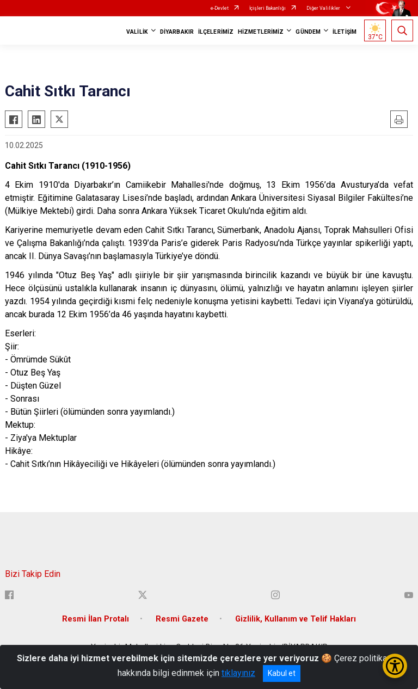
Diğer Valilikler (323, 8)
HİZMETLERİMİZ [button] (261, 31)
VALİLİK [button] (137, 31)
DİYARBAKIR (177, 31)
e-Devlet (220, 8)
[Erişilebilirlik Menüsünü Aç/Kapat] (395, 666)
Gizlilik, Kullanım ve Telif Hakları (295, 619)
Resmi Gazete (182, 619)
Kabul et (282, 673)
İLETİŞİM (344, 31)
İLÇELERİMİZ (215, 31)
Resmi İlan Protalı (95, 619)
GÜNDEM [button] (308, 31)
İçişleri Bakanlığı (267, 8)
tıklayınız (238, 673)
